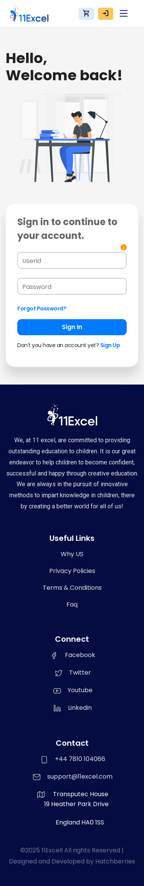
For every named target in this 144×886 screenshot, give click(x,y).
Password (36, 286)
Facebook (72, 655)
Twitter (72, 672)
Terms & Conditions (72, 587)
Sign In (72, 327)
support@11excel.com (80, 776)
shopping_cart (86, 13)
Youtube (72, 690)
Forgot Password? (41, 308)
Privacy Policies (72, 570)
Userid (31, 260)
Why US (72, 554)
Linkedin (72, 707)
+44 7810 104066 (80, 759)
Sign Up (110, 345)
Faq (72, 604)
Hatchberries (115, 861)
